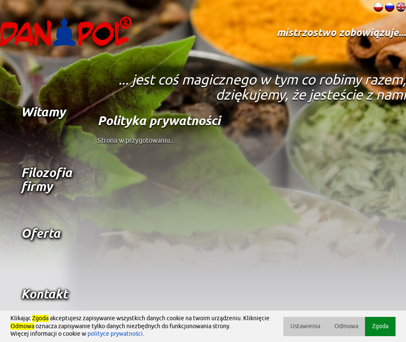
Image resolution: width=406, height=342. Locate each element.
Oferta (40, 234)
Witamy (43, 112)
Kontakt (44, 294)
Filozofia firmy (46, 180)
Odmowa (346, 326)
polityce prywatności (115, 333)
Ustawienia (305, 326)
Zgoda (380, 326)
